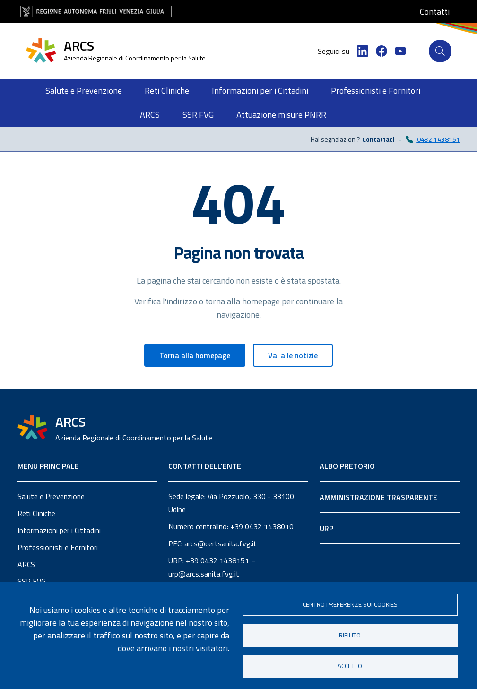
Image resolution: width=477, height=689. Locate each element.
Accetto (350, 666)
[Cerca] (440, 51)
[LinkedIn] (362, 51)
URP (326, 528)
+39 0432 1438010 (262, 526)
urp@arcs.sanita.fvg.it (203, 573)
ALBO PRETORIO (347, 466)
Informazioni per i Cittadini (59, 530)
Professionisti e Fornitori (57, 547)
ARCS (26, 564)
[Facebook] (381, 51)
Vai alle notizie (293, 355)
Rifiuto (350, 635)
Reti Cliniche (36, 513)
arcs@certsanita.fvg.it (220, 543)
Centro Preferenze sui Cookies (350, 604)
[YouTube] (400, 51)
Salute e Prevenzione (51, 496)
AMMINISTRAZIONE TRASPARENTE (378, 497)
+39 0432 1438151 (217, 560)
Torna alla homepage (194, 355)
